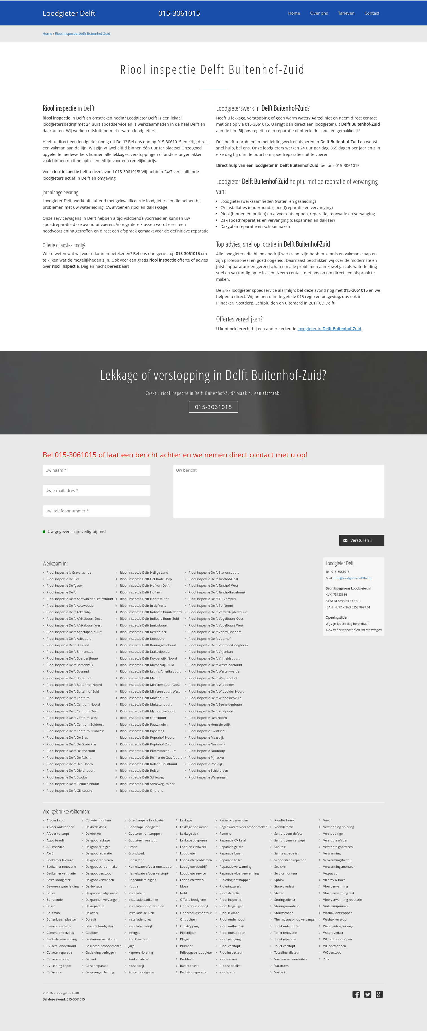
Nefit (183, 893)
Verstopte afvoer (335, 840)
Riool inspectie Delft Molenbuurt (144, 698)
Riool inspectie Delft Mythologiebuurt (147, 711)
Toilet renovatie (285, 932)
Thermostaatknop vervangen (295, 919)
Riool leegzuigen (232, 906)
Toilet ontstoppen (287, 926)
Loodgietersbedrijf (193, 866)
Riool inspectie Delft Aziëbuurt (69, 638)
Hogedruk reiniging (142, 880)
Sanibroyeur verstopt (289, 840)
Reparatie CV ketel (233, 840)
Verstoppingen (334, 833)
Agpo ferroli (55, 840)
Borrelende (55, 899)
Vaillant (279, 972)
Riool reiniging (230, 939)
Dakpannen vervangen (102, 899)
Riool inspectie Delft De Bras (67, 737)
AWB (50, 853)
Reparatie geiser (231, 847)
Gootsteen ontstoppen (145, 833)
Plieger (185, 939)
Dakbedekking (96, 827)
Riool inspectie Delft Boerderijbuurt (72, 658)
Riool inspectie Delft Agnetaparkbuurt (74, 632)
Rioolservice (228, 959)
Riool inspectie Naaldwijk (207, 744)
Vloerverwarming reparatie (342, 899)
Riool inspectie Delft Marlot (140, 678)
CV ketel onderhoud (61, 946)
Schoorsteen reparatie (290, 860)
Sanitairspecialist (286, 853)
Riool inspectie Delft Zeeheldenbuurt (215, 704)
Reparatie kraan (231, 853)
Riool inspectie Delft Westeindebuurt (215, 665)
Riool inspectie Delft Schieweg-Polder (147, 784)
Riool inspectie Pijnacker (206, 757)
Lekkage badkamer (193, 827)
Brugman (53, 913)
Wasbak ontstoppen (337, 913)
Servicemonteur (285, 873)
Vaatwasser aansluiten (290, 959)
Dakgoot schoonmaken (102, 866)
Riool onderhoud (232, 919)
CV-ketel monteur (98, 820)
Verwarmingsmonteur (339, 866)
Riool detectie (230, 893)
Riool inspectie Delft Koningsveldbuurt (148, 645)
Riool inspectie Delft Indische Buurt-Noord (151, 612)
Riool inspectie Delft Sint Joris (141, 790)
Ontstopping (189, 926)
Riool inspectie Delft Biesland (68, 645)
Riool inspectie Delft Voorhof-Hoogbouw (218, 645)
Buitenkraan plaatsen (62, 919)
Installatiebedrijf (140, 926)
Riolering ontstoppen (235, 880)
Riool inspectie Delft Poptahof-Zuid (146, 744)
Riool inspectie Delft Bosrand (68, 671)
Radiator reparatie (193, 972)
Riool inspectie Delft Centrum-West (72, 717)
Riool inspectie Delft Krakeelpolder (145, 651)
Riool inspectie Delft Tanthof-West (213, 585)
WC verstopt (332, 952)
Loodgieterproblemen (196, 860)
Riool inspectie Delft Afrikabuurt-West (74, 625)
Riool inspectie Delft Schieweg (142, 777)
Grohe (132, 847)
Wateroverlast (333, 932)
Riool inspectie (230, 899)
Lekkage (186, 820)
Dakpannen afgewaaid (102, 893)
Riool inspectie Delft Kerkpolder (143, 632)
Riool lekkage (229, 913)
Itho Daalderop (139, 939)
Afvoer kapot (56, 820)
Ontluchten (188, 919)
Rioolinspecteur (231, 952)
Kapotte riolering (140, 952)
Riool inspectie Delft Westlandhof (213, 678)
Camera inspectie (59, 926)
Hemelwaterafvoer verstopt (148, 873)
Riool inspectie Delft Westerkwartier (214, 671)
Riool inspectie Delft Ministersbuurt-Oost (150, 684)
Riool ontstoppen (232, 932)
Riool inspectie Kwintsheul (208, 731)
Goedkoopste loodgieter (146, 820)
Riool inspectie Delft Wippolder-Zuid (215, 698)
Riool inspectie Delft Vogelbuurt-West (216, 625)
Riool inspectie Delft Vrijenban (211, 651)
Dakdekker (93, 833)
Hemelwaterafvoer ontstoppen (150, 866)
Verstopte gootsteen (338, 847)
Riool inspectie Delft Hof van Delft (145, 585)
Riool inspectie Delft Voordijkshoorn (215, 632)
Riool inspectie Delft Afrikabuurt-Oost (74, 618)
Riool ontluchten (232, 926)
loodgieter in (329, 328)
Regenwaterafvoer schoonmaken (244, 827)
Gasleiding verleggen (101, 952)
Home (47, 33)
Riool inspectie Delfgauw (65, 585)
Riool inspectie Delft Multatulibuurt (146, 704)
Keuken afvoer (139, 959)
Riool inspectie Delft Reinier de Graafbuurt (151, 757)
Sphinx (279, 880)
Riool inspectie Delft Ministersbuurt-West (150, 691)
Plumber (186, 946)
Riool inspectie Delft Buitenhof (69, 678)
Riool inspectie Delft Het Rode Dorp (146, 579)
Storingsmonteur (286, 906)
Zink (326, 959)
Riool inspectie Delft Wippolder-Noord (216, 691)
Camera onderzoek (60, 932)
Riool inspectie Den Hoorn (208, 717)
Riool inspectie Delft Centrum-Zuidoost (75, 724)
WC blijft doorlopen (337, 939)
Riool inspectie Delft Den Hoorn (70, 764)
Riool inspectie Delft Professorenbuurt (148, 751)
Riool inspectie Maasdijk (206, 737)
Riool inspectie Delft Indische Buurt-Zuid (149, 618)
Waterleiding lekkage (338, 926)
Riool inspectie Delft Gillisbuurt (69, 790)
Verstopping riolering (338, 827)
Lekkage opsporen (193, 840)
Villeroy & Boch (334, 880)
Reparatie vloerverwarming (239, 873)
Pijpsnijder (188, 932)
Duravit (91, 919)
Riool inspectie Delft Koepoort (142, 638)
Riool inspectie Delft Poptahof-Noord (147, 737)
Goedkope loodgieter (143, 827)
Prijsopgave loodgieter (196, 952)
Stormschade (283, 913)
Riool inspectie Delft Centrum (68, 698)
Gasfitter (92, 932)
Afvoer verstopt (58, 833)
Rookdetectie (284, 827)
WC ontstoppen (334, 946)
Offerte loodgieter (193, 899)
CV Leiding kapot (59, 965)
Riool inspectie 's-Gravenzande (69, 572)
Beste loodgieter (58, 880)
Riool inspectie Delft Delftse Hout (71, 751)
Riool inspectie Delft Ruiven (140, 770)
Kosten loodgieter (141, 972)
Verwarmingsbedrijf (337, 860)
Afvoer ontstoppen (60, 827)
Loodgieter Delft (69, 13)
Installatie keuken (141, 913)
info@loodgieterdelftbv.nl (352, 578)
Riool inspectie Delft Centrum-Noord (73, 704)
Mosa (184, 886)
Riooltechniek (284, 820)
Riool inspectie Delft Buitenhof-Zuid (82, 33)
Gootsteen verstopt (142, 840)
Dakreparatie (95, 906)
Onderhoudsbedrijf (194, 906)
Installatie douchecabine (146, 906)
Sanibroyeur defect (288, 833)
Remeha (225, 833)
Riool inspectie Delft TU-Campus (212, 599)
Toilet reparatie (285, 939)
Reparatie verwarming (235, 866)
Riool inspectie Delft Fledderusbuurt (73, 784)
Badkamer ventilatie (61, 873)
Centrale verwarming (62, 939)
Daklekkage (94, 886)
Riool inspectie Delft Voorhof (210, 638)
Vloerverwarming (335, 886)
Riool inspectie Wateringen (208, 777)
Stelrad (279, 893)
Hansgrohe (136, 860)
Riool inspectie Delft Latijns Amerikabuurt (150, 671)
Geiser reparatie (97, 965)
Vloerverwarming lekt (338, 893)
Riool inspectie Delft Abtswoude (70, 605)
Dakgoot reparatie (99, 853)
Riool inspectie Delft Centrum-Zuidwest (75, 731)
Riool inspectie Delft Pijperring (142, 731)
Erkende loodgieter (99, 926)
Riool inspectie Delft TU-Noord (211, 605)
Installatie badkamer (143, 899)
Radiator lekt (189, 965)
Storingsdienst (284, 899)
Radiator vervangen (234, 820)
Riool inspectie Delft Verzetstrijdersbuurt (218, 612)
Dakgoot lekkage (98, 840)
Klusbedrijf (136, 965)
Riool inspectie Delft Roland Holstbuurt (148, 764)
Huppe (133, 886)
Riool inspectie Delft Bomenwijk (70, 665)
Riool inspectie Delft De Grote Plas (72, 744)
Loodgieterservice (193, 873)
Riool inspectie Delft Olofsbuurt (143, 717)
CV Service (54, 972)
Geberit (91, 959)
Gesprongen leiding (100, 972)
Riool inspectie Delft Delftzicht (69, 757)
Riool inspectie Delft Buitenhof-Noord (74, 684)
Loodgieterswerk (192, 880)
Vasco (327, 820)
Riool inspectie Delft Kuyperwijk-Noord (148, 658)
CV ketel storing (58, 959)
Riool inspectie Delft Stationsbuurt (214, 572)
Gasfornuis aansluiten (101, 939)
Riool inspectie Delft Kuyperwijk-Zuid (147, 665)
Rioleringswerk (230, 886)
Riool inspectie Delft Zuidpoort (211, 711)
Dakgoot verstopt (98, 873)
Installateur (136, 893)
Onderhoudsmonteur (195, 913)
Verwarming (332, 853)
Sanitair (279, 847)
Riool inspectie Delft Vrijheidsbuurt (214, 658)
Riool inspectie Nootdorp (207, 751)
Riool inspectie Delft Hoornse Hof (144, 599)
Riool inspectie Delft (61, 592)
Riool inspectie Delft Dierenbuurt (71, 770)
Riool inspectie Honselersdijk (210, 724)
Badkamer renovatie (61, 866)
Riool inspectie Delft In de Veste (143, 605)
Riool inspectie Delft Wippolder (211, 684)
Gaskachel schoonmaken (104, 946)
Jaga (131, 946)
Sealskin (280, 866)
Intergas (134, 932)
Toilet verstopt (284, 946)
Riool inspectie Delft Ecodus (67, 777)
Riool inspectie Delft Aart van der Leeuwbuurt (80, 599)
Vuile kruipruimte (336, 906)
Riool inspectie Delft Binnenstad (70, 651)
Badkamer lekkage (60, 860)
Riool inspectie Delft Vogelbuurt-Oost (216, 618)
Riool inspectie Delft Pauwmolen (144, 724)
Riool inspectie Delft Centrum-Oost (72, 711)
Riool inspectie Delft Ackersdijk (69, 612)
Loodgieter (188, 853)
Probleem (187, 959)
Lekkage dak (189, 833)
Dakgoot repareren (99, 860)
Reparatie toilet (231, 860)
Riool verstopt (230, 946)
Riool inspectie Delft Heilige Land (144, 572)
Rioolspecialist (230, 965)
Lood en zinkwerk (193, 847)
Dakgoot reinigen (98, 847)
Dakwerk (92, 913)
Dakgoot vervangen (100, 880)
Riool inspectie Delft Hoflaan (141, 592)
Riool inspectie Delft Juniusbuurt (143, 625)
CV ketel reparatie (59, 952)
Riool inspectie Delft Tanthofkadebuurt (217, 592)
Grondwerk (136, 853)
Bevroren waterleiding (63, 886)
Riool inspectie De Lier (63, 579)
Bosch (51, 906)
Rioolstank (227, 972)
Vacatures (281, 965)
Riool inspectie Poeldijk (206, 764)
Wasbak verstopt (335, 919)
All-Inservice (55, 847)
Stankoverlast (284, 886)
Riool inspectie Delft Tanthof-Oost (213, 579)
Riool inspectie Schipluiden (208, 770)
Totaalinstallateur (286, 952)
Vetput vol (330, 873)
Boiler (51, 893)
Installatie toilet (139, 919)
